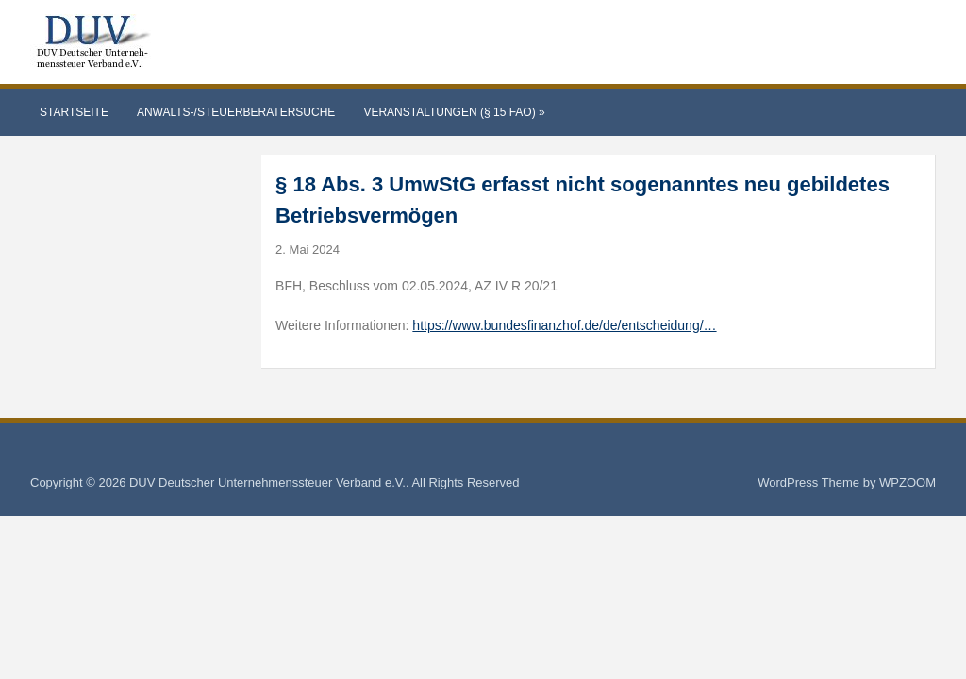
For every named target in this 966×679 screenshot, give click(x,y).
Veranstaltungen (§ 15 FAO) (453, 112)
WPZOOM (907, 482)
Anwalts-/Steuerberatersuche (236, 112)
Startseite (74, 112)
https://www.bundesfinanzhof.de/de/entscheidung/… (564, 325)
